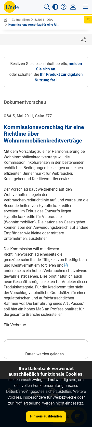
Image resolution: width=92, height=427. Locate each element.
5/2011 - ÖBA (43, 20)
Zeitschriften (21, 20)
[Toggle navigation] (73, 7)
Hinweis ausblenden (46, 416)
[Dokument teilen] (83, 39)
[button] (47, 7)
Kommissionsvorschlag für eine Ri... (33, 24)
